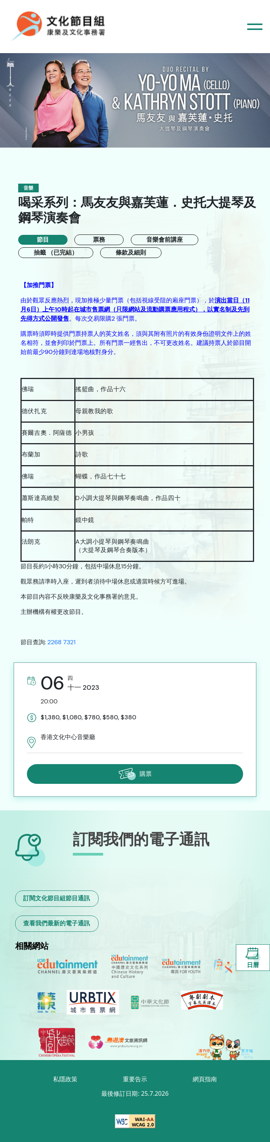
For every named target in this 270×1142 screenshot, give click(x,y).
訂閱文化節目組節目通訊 (56, 898)
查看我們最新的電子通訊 (56, 923)
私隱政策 (65, 1079)
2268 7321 (61, 642)
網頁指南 (205, 1079)
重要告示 (135, 1079)
